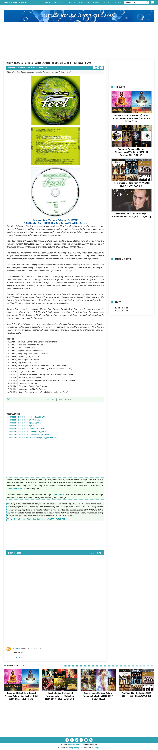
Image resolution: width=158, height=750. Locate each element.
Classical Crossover (20, 72)
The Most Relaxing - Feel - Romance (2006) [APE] (27, 434)
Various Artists (58, 72)
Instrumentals (36, 72)
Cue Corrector (39, 519)
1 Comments (41, 68)
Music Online (84, 2)
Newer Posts (14, 553)
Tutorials (106, 2)
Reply (15, 657)
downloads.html (15, 488)
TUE (17, 68)
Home (47, 2)
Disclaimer (58, 2)
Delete (20, 657)
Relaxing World (74, 745)
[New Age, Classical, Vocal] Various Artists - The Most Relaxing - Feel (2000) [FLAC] (48, 63)
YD (43, 399)
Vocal (68, 72)
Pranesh (16, 648)
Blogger (97, 748)
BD (48, 399)
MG (53, 399)
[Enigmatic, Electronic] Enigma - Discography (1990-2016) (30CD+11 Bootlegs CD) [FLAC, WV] (131, 152)
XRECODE (60, 519)
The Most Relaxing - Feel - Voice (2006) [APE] (26, 432)
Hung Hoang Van (75, 748)
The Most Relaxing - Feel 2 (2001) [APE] (23, 423)
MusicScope (19, 519)
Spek (29, 519)
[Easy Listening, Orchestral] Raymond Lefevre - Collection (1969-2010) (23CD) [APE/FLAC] (59, 696)
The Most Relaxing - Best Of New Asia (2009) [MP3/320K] (31, 437)
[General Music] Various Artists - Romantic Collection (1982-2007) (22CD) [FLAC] (98, 696)
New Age (46, 72)
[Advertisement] (79, 40)
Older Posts (97, 553)
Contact (117, 2)
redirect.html (58, 494)
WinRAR (50, 519)
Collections (70, 2)
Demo (60, 399)
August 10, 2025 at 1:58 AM (31, 648)
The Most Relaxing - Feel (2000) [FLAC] (23, 420)
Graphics (96, 2)
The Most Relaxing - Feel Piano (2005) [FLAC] (26, 417)
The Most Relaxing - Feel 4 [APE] (20, 426)
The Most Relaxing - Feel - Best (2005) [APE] (25, 429)
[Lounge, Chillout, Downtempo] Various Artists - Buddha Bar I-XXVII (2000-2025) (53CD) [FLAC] (131, 118)
